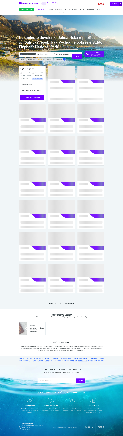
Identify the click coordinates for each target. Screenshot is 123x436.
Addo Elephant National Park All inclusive (83, 362)
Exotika (82, 9)
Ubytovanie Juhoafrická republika (94, 360)
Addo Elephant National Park (30, 90)
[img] (101, 4)
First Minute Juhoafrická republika (71, 360)
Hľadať (77, 54)
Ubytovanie (91, 9)
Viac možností (36, 78)
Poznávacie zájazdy (71, 9)
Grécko (32, 360)
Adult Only (25, 78)
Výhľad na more (27, 75)
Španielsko (54, 360)
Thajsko (51, 359)
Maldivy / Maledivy (99, 359)
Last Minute (40, 9)
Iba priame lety (26, 72)
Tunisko (22, 360)
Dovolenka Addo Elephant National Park (29, 359)
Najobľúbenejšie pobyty (54, 9)
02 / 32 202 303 (54, 2)
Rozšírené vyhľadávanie (32, 97)
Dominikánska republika (86, 359)
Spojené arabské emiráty (72, 359)
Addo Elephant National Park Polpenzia (39, 362)
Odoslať (80, 381)
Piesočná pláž (38, 75)
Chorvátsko (43, 360)
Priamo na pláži (39, 72)
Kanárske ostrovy (59, 359)
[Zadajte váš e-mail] (57, 381)
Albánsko (43, 359)
